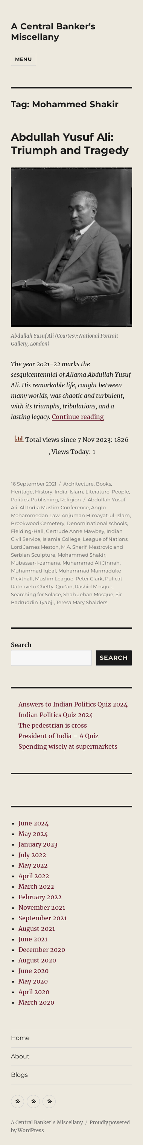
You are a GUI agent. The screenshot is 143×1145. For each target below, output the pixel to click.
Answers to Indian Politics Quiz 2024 (73, 704)
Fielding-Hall (27, 531)
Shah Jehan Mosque (88, 594)
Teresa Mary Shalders (81, 602)
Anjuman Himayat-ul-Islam (96, 515)
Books (103, 484)
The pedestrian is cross (52, 725)
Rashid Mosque (94, 586)
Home (20, 1037)
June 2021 (32, 939)
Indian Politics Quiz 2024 (55, 715)
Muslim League (54, 579)
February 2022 (40, 897)
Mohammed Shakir (81, 555)
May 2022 (33, 865)
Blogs (19, 1074)
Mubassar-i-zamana (35, 563)
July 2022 (32, 855)
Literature (97, 492)
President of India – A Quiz (58, 736)
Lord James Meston (35, 547)
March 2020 (36, 1002)
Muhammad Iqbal (33, 571)
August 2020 (37, 960)
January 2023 (38, 844)
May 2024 (33, 833)
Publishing (44, 499)
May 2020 (33, 981)
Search (21, 645)
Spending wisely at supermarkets (67, 746)
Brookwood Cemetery (37, 523)
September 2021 (42, 918)
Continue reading (78, 416)
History (43, 492)
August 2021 (36, 928)
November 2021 (41, 907)
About (20, 1056)
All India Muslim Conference (54, 507)
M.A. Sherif (74, 547)
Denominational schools (97, 523)
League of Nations (105, 539)
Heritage (22, 492)
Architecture (78, 484)
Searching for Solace (36, 594)
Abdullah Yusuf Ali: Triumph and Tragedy (70, 144)
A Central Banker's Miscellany (53, 31)
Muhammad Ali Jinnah (91, 563)
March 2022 (36, 886)
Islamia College (62, 539)
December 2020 (41, 949)
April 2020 (33, 992)
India (61, 492)
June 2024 (33, 823)
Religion (70, 499)
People (120, 492)
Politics (20, 499)
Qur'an (64, 586)
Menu (23, 59)
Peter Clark (89, 579)
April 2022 (33, 876)
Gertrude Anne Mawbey (75, 531)
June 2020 (33, 970)
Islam (76, 492)
